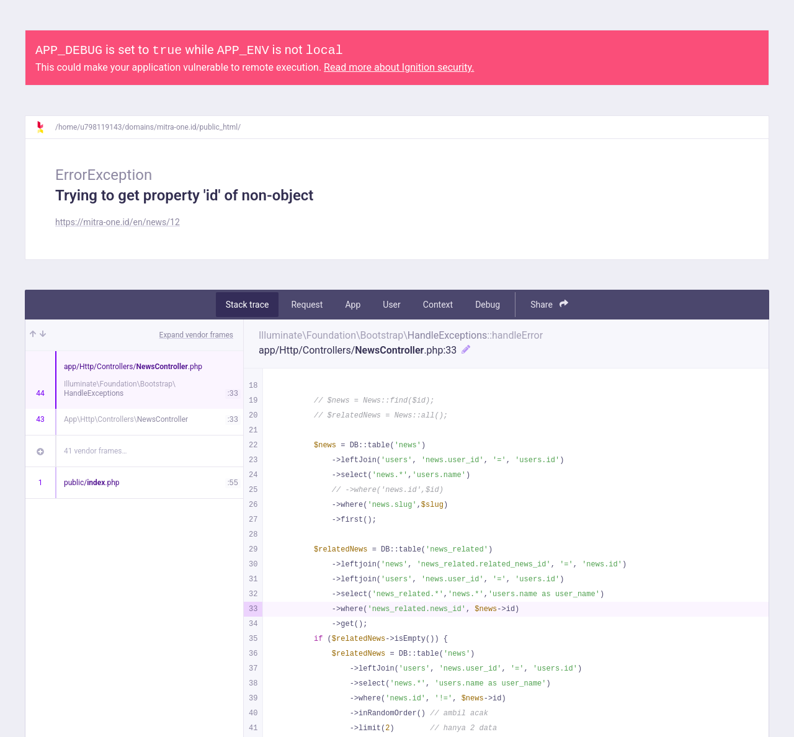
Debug (487, 305)
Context (438, 305)
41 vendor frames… (95, 451)
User (391, 305)
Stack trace (247, 305)
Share (549, 304)
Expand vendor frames (196, 335)
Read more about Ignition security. (399, 67)
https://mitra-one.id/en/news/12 (117, 222)
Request (307, 305)
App (352, 305)
